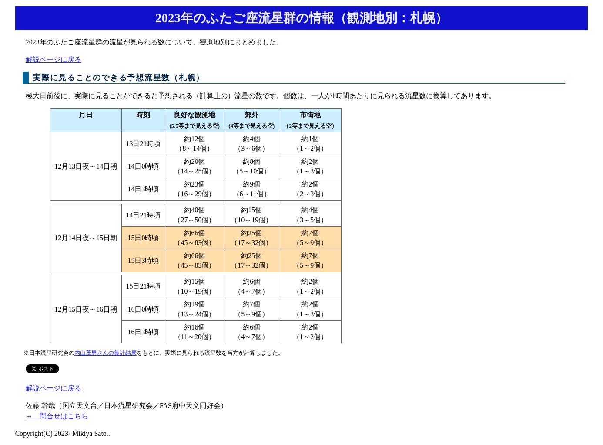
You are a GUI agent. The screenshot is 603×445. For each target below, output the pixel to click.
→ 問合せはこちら (57, 416)
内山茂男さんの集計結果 (105, 353)
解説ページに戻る (53, 59)
